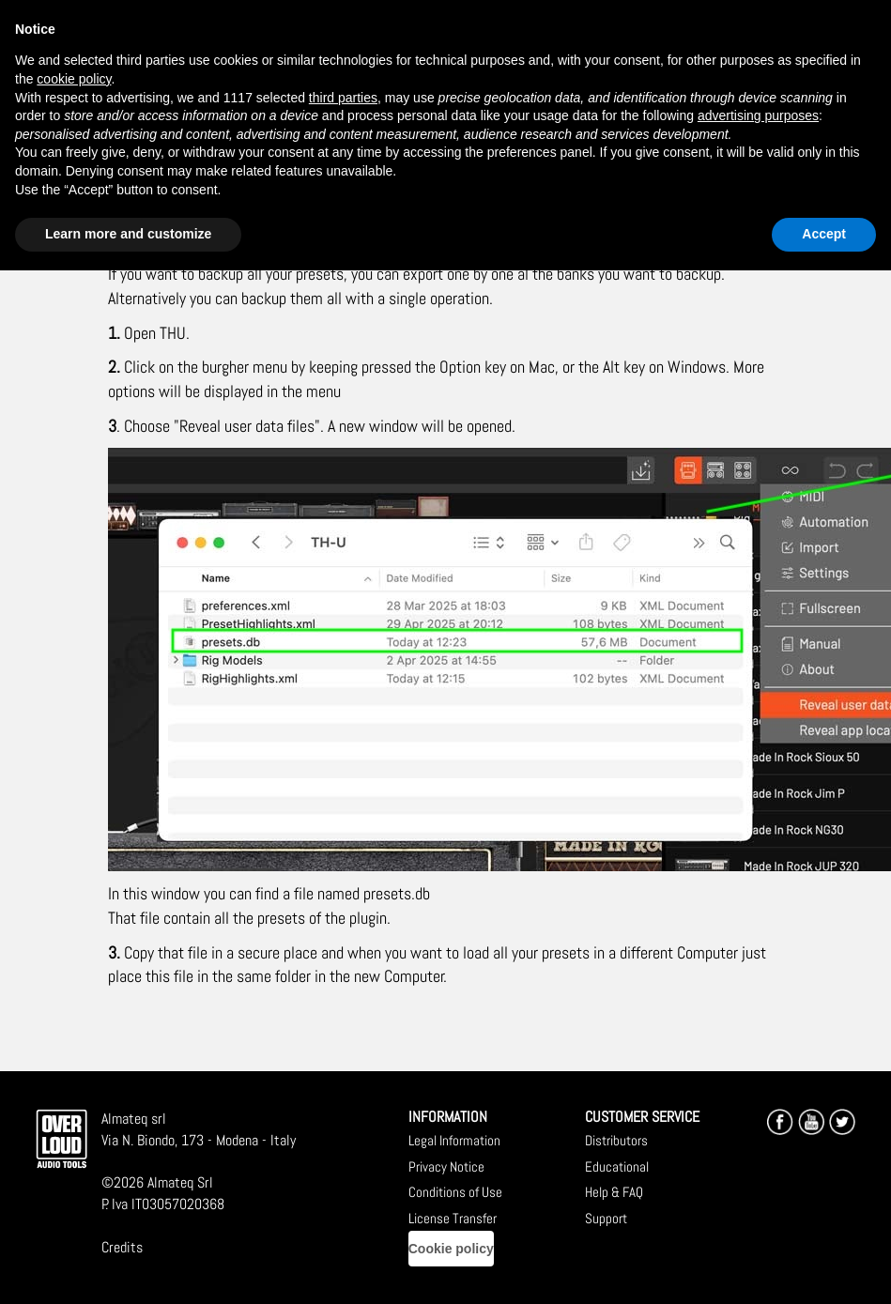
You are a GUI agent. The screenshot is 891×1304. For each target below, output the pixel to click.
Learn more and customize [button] (128, 233)
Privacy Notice (446, 1166)
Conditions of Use (455, 1192)
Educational (617, 1166)
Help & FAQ (614, 1192)
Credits (122, 1247)
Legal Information (454, 1140)
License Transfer (452, 1218)
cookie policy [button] (74, 78)
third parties (343, 97)
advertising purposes (758, 115)
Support (606, 1218)
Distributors (616, 1140)
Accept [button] (824, 233)
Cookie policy (451, 1248)
